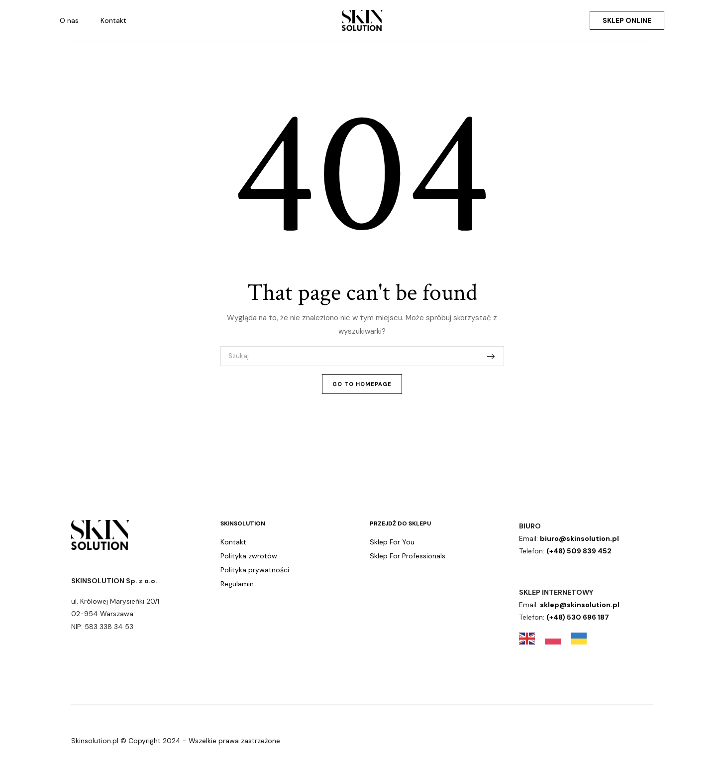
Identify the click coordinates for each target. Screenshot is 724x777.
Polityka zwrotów (248, 555)
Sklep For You (392, 541)
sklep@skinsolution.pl (580, 604)
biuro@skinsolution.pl (579, 538)
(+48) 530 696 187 (577, 617)
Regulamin (237, 583)
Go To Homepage (362, 384)
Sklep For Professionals (407, 555)
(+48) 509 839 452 (579, 550)
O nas (69, 20)
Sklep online (627, 20)
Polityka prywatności (254, 569)
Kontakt (113, 20)
